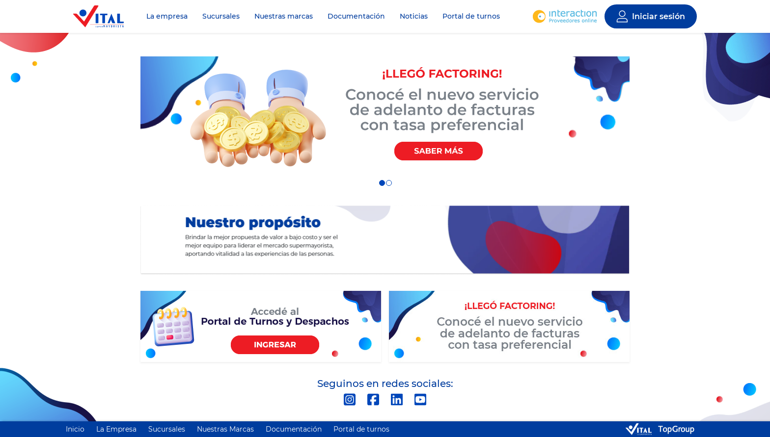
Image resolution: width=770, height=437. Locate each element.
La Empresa (116, 429)
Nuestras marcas (283, 16)
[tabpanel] (385, 115)
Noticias (414, 16)
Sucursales (221, 16)
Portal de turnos (471, 16)
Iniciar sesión (658, 16)
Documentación (356, 16)
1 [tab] (381, 182)
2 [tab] (388, 182)
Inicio (75, 429)
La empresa (167, 16)
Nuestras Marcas (225, 429)
